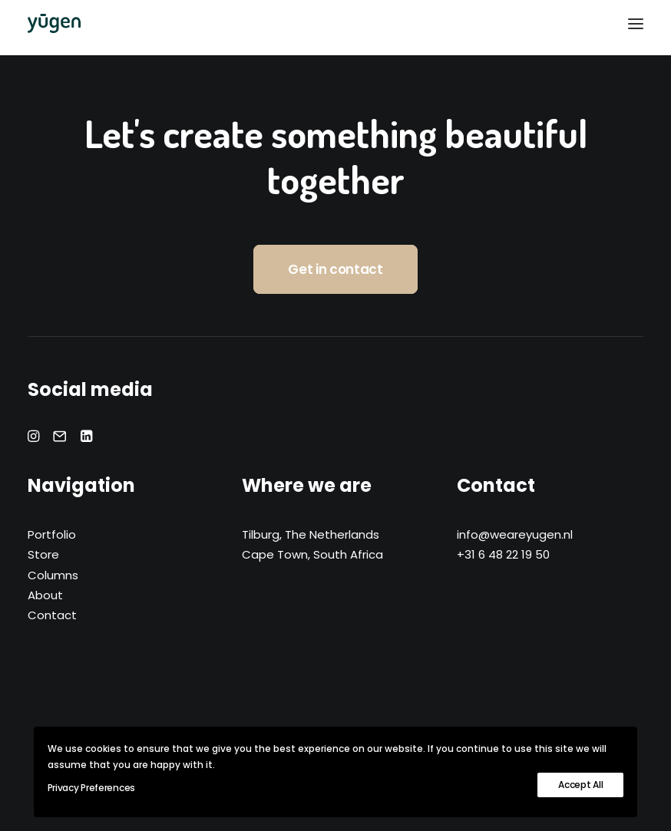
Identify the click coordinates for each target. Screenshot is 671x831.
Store (43, 554)
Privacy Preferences (91, 787)
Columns (53, 575)
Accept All (580, 784)
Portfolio (52, 534)
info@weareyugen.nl (515, 534)
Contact (52, 615)
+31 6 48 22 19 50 (503, 554)
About (45, 595)
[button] (635, 23)
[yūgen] (54, 23)
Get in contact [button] (335, 269)
